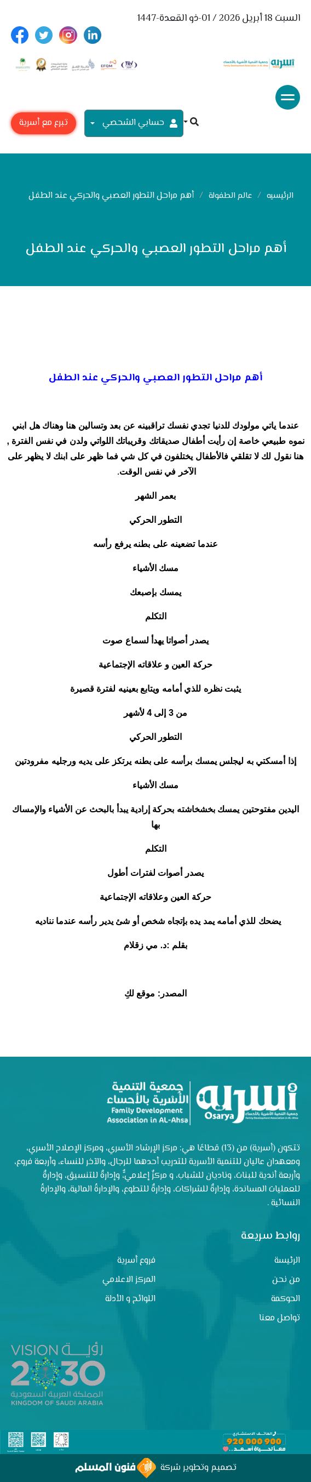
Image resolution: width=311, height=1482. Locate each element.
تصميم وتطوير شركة (156, 1468)
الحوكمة (285, 1299)
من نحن (286, 1280)
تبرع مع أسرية (43, 123)
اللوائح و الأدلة (130, 1299)
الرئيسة (287, 1261)
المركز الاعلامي (129, 1280)
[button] (191, 123)
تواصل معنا (279, 1318)
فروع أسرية (136, 1261)
